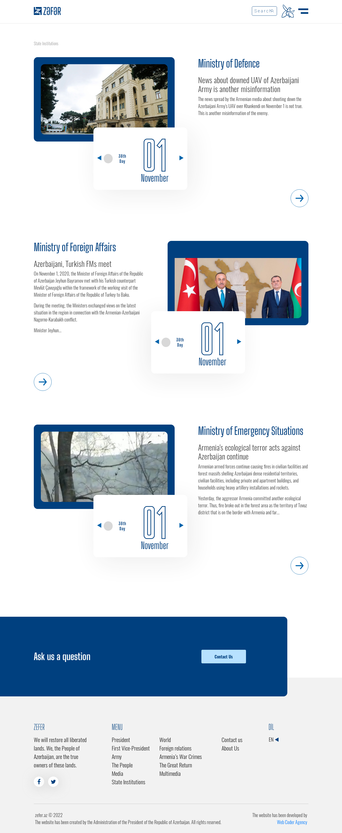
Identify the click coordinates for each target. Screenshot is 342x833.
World (165, 739)
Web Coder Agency (292, 822)
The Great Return (175, 765)
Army (117, 756)
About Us (230, 748)
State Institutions (128, 781)
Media (117, 773)
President (121, 739)
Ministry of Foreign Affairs (75, 247)
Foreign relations (175, 748)
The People (122, 765)
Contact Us (224, 657)
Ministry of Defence (229, 63)
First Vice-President (131, 748)
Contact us (232, 739)
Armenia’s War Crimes (180, 756)
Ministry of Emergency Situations (250, 431)
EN (273, 739)
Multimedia (170, 773)
